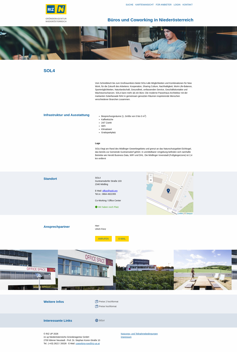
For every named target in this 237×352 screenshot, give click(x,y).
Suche (129, 4)
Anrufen (103, 239)
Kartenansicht (144, 4)
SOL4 (102, 320)
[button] (168, 191)
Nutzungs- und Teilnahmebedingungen (139, 334)
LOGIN (177, 4)
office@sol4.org (109, 191)
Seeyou (189, 213)
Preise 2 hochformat (108, 301)
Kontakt (187, 4)
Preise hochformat (108, 306)
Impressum (126, 337)
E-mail (122, 239)
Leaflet (180, 213)
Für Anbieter (164, 4)
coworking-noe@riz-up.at (88, 343)
